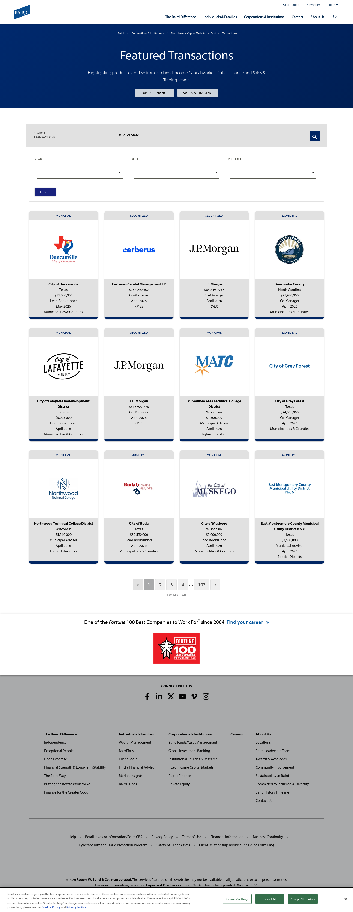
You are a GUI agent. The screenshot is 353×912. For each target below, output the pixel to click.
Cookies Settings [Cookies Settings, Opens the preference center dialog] (237, 899)
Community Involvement (275, 767)
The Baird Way (55, 775)
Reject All (270, 899)
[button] (335, 16)
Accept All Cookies (302, 899)
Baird (121, 33)
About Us (316, 16)
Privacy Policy (162, 836)
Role (135, 159)
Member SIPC (246, 885)
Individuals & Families (215, 16)
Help (72, 836)
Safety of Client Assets (173, 845)
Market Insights (130, 775)
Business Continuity (268, 836)
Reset (45, 192)
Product (234, 159)
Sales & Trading (197, 92)
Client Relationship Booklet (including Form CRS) (236, 845)
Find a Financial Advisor (137, 767)
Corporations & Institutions (261, 16)
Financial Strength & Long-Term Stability (75, 767)
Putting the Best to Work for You (68, 784)
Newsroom (313, 4)
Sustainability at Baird (272, 775)
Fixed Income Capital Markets (188, 33)
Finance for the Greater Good (66, 792)
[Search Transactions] (315, 136)
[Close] (346, 899)
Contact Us (264, 800)
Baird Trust (127, 750)
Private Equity (179, 784)
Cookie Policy (51, 907)
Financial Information (227, 836)
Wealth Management (135, 742)
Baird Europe (291, 4)
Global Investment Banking (189, 750)
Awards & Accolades (271, 759)
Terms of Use (191, 836)
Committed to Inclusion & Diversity (282, 784)
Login (333, 4)
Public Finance (154, 92)
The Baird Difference (175, 16)
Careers (296, 16)
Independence (55, 742)
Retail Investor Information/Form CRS (113, 836)
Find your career (248, 622)
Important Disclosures (163, 885)
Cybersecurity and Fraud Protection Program (113, 845)
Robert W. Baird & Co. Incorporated (104, 879)
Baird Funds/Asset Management (192, 742)
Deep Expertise (55, 759)
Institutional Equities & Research (193, 759)
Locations (263, 742)
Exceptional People (59, 750)
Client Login (128, 759)
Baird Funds (128, 784)
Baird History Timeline (272, 792)
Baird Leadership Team (273, 750)
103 (202, 584)
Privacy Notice (76, 907)
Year (38, 159)
